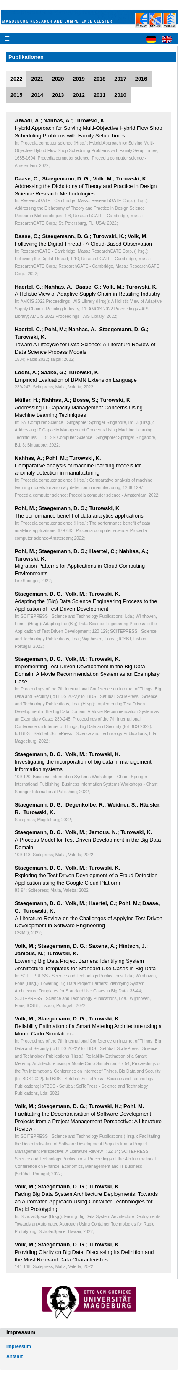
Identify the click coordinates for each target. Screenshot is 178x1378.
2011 (99, 95)
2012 (78, 95)
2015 (16, 95)
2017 (120, 79)
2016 (141, 79)
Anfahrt (14, 1356)
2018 (99, 79)
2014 (37, 95)
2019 (78, 79)
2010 (120, 95)
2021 (37, 79)
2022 (16, 79)
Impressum (18, 1346)
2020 (58, 79)
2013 (58, 95)
